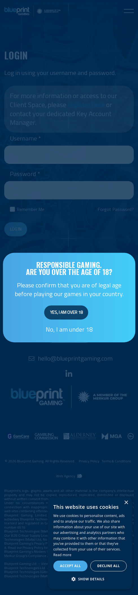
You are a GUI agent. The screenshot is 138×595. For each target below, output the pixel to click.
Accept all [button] (70, 565)
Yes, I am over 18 (66, 312)
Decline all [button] (108, 565)
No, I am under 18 (69, 329)
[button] (90, 579)
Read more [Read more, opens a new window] (62, 554)
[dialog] (90, 543)
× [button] (126, 503)
